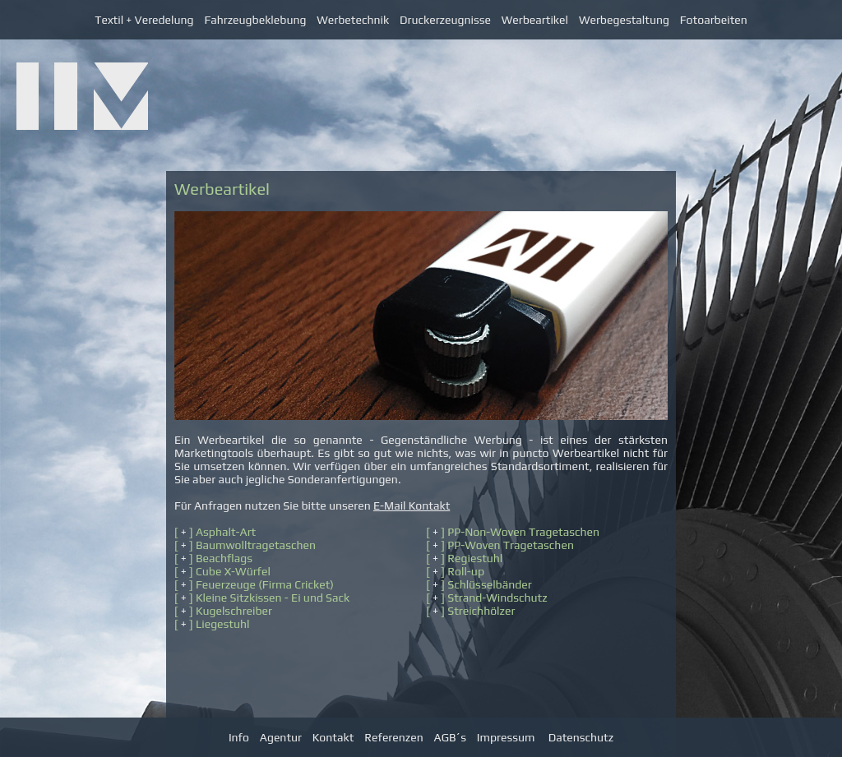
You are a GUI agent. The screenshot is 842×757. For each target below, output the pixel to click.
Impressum (506, 737)
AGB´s (450, 737)
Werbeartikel (535, 19)
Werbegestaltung (624, 19)
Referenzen (393, 737)
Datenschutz (580, 737)
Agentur (281, 737)
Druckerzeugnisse (451, 19)
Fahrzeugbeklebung (255, 19)
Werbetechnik (353, 19)
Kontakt (333, 737)
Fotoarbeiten (713, 19)
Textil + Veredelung (144, 19)
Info (239, 737)
